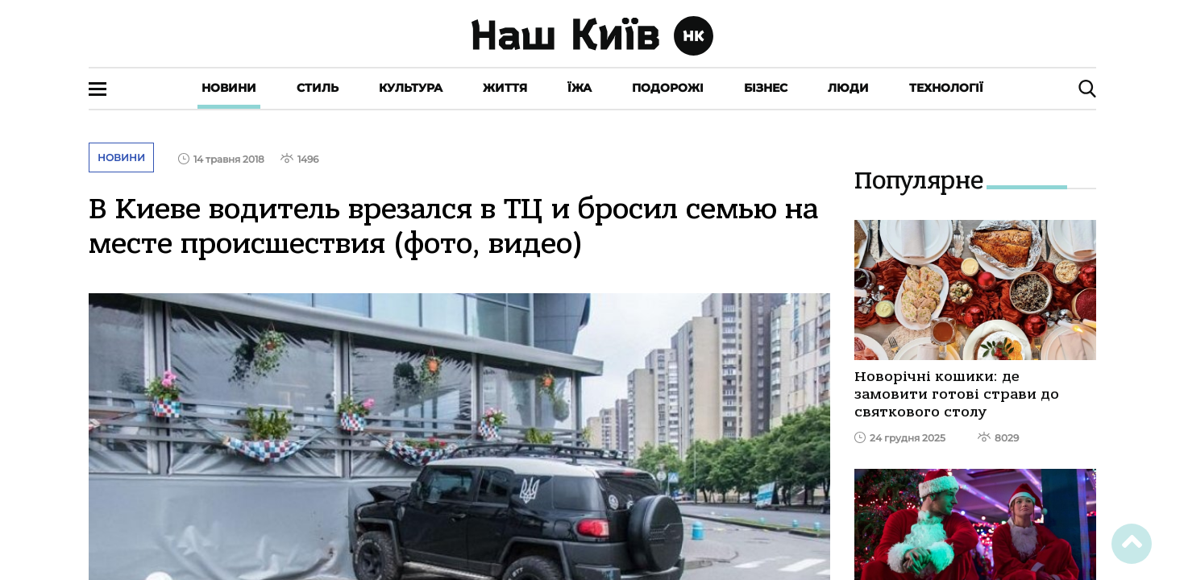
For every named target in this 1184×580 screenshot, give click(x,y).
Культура (410, 88)
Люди (848, 88)
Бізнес (765, 88)
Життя (505, 88)
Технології (946, 88)
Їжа (579, 88)
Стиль (318, 88)
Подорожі (668, 88)
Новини (228, 88)
